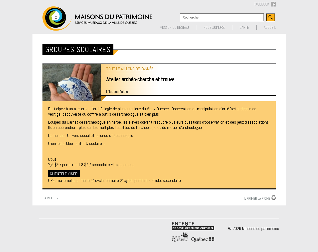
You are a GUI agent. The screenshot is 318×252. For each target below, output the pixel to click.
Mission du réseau (174, 27)
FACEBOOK (265, 4)
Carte (244, 27)
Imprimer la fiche (257, 198)
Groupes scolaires (78, 49)
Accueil (270, 27)
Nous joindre (214, 27)
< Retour (51, 198)
